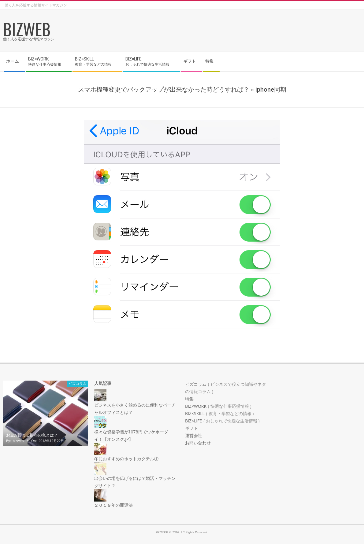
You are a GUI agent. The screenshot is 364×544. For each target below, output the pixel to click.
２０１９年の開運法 (113, 505)
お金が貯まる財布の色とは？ (32, 435)
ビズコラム (77, 383)
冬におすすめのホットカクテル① (126, 459)
